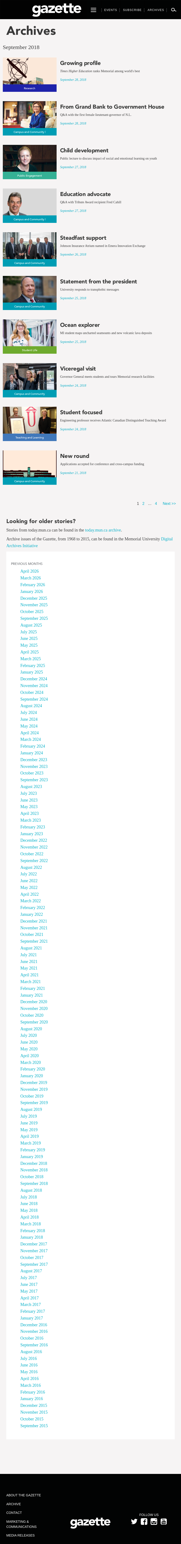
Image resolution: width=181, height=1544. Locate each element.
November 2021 (33, 928)
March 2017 (30, 1304)
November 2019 (33, 1089)
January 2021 (31, 995)
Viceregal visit (78, 368)
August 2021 (31, 948)
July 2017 (28, 1277)
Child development (84, 150)
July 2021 (28, 954)
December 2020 (33, 1001)
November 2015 (33, 1412)
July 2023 (28, 793)
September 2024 (34, 699)
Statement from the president (98, 281)
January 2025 (31, 672)
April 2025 (29, 652)
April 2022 (29, 894)
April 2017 (29, 1298)
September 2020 (34, 1022)
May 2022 (29, 887)
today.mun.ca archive (103, 530)
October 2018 (31, 1176)
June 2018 (29, 1203)
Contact (14, 1513)
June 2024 (29, 719)
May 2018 (29, 1210)
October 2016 (31, 1338)
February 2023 (32, 827)
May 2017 (29, 1291)
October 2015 (31, 1419)
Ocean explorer (80, 325)
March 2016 (30, 1385)
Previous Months (27, 564)
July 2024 (28, 712)
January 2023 (31, 833)
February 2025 (32, 665)
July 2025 (28, 632)
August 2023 (31, 786)
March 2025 (30, 658)
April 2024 (29, 733)
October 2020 (31, 1015)
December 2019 (33, 1082)
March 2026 (30, 578)
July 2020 (28, 1035)
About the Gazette (23, 1495)
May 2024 (29, 726)
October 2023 (31, 773)
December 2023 (33, 759)
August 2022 (31, 867)
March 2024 (30, 739)
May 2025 (29, 645)
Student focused (81, 412)
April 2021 (29, 975)
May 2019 (29, 1129)
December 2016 (33, 1325)
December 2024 (33, 679)
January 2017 (31, 1318)
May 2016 (29, 1371)
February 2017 (32, 1311)
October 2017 (31, 1257)
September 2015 (34, 1425)
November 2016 (33, 1331)
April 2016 (29, 1378)
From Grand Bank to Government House (112, 106)
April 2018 (29, 1217)
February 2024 (32, 746)
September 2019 (34, 1102)
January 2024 (31, 753)
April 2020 (29, 1055)
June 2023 (29, 800)
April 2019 (29, 1136)
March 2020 (30, 1062)
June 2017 (29, 1284)
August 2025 (31, 625)
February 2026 (32, 584)
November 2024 (33, 685)
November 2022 (33, 847)
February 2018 (32, 1230)
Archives (31, 30)
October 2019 (31, 1096)
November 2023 (33, 766)
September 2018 (34, 1183)
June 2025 (29, 638)
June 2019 (29, 1123)
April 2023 (29, 813)
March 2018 (30, 1224)
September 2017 (34, 1264)
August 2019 (31, 1109)
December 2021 (33, 921)
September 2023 (34, 779)
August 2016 (31, 1351)
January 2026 (31, 591)
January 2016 (31, 1398)
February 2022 (32, 907)
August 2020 (31, 1029)
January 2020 (31, 1075)
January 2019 (31, 1156)
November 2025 (33, 605)
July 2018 (28, 1197)
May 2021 (29, 968)
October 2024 (31, 692)
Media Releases (20, 1535)
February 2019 (32, 1150)
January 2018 (31, 1237)
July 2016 (28, 1358)
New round (74, 456)
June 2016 (29, 1365)
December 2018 (33, 1163)
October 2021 (31, 934)
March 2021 (30, 981)
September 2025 (34, 618)
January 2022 (31, 914)
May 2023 (29, 806)
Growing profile (80, 63)
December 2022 (33, 840)
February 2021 (32, 988)
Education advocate (85, 194)
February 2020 (32, 1069)
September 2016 (34, 1345)
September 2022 (34, 860)
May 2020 (29, 1049)
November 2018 (33, 1170)
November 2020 (33, 1008)
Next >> (169, 504)
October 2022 (31, 854)
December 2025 (33, 598)
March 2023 (30, 820)
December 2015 (33, 1405)
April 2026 (29, 571)
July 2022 (28, 874)
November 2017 (33, 1250)
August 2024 (31, 705)
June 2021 (29, 961)
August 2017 (31, 1271)
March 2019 (30, 1143)
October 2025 (31, 611)
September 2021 (34, 941)
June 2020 (29, 1042)
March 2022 (30, 901)
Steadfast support (83, 238)
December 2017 (33, 1244)
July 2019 (28, 1116)
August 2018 (31, 1190)
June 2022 (29, 880)
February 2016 (32, 1392)
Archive (13, 1504)
